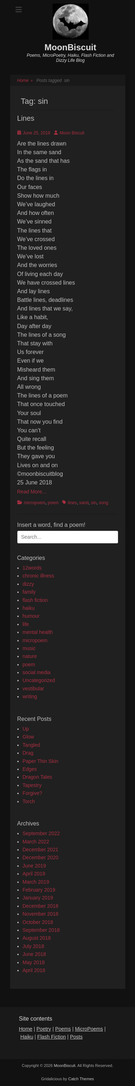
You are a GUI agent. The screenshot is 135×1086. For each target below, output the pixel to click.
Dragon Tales (37, 777)
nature (30, 656)
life (26, 624)
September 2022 (41, 833)
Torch (29, 801)
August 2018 (37, 938)
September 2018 (41, 930)
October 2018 (38, 922)
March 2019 (36, 882)
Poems (63, 1029)
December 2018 (41, 906)
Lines (26, 118)
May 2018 (34, 962)
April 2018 (34, 970)
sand (84, 502)
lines (72, 502)
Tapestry (32, 785)
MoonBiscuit (70, 47)
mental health (38, 632)
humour (31, 616)
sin (93, 502)
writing (30, 696)
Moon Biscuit (72, 132)
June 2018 (34, 954)
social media (37, 672)
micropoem (34, 502)
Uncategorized (39, 680)
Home (25, 80)
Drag (28, 753)
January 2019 (38, 898)
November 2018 (41, 914)
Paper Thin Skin (40, 761)
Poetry (43, 1029)
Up (26, 729)
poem (53, 502)
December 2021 (41, 849)
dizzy (28, 584)
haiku (29, 608)
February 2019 (39, 890)
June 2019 (34, 866)
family (29, 592)
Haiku (26, 1037)
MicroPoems (89, 1029)
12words (32, 568)
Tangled (31, 745)
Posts (76, 1037)
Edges (30, 769)
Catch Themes (81, 1079)
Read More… (32, 491)
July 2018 (33, 946)
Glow (28, 737)
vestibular (33, 688)
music (29, 648)
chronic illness (38, 576)
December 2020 (41, 857)
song (103, 502)
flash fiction (35, 600)
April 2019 (34, 873)
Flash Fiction (51, 1037)
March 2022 (36, 842)
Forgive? (32, 793)
